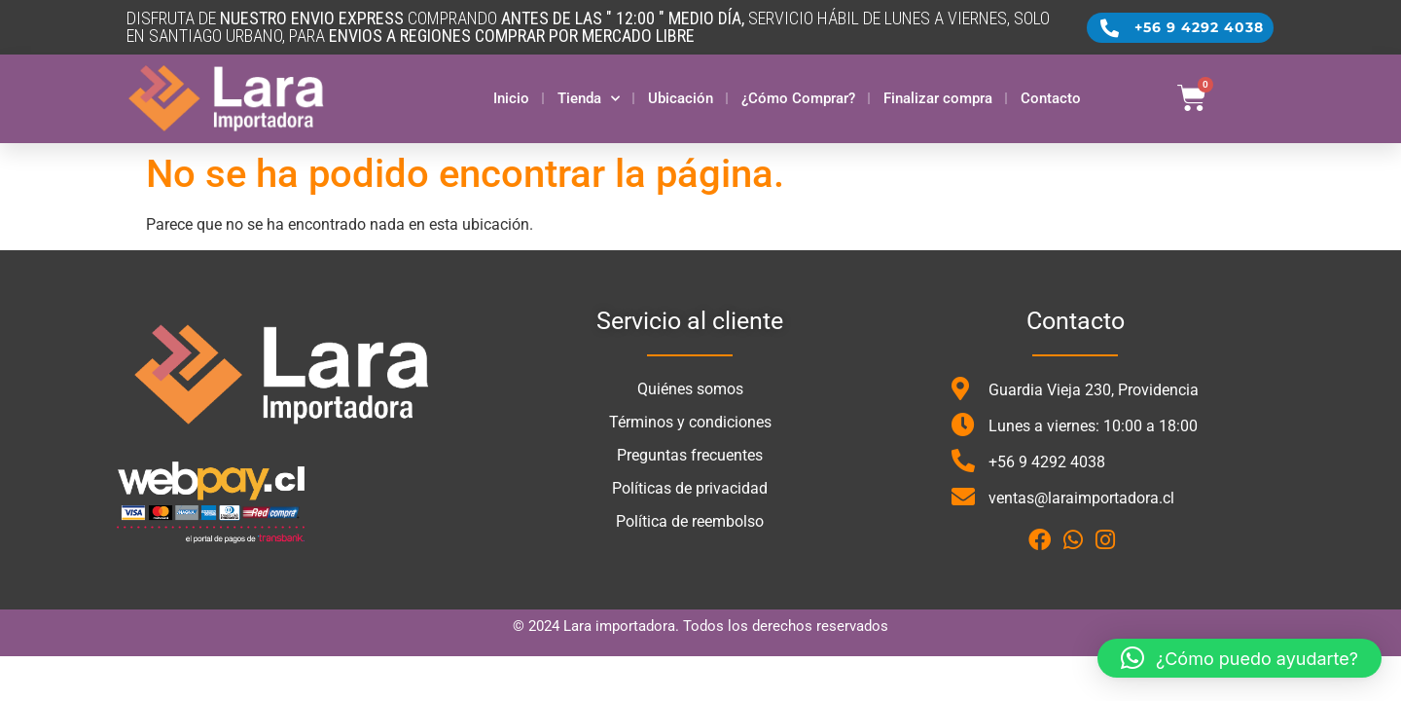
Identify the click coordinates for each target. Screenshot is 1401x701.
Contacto (1051, 98)
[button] (1239, 658)
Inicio (511, 98)
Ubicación (680, 98)
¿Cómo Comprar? (798, 98)
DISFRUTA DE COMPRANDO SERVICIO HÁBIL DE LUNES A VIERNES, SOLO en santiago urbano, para (588, 27)
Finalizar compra (937, 98)
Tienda (588, 99)
